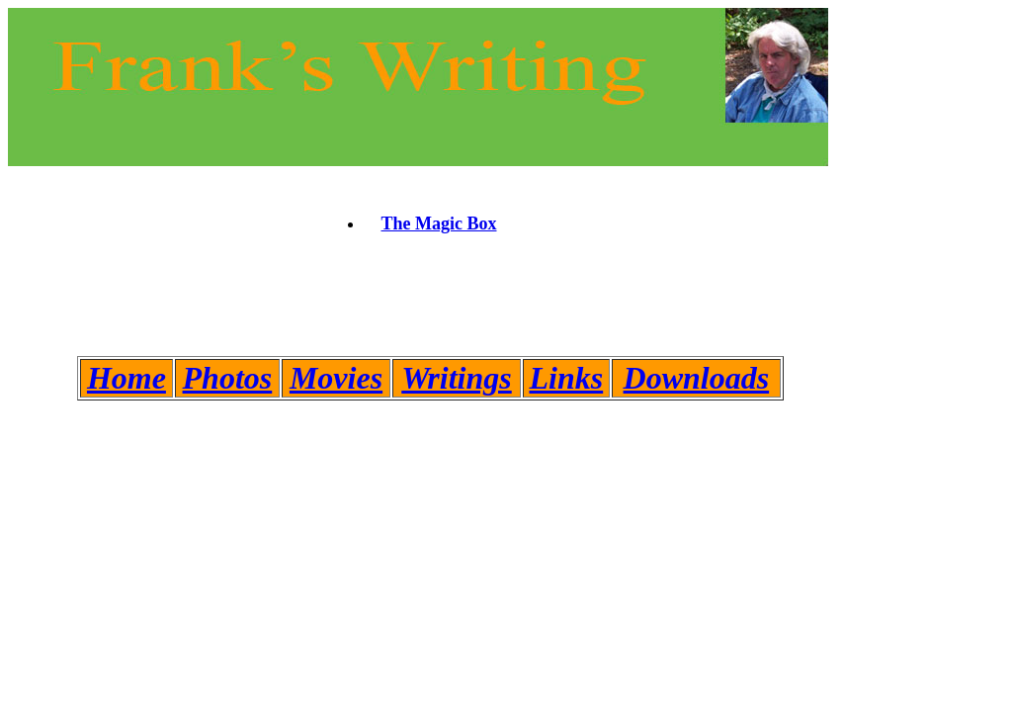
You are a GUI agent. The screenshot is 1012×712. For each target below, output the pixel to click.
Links (566, 378)
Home (126, 378)
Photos (228, 378)
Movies (336, 378)
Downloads (697, 378)
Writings (456, 378)
